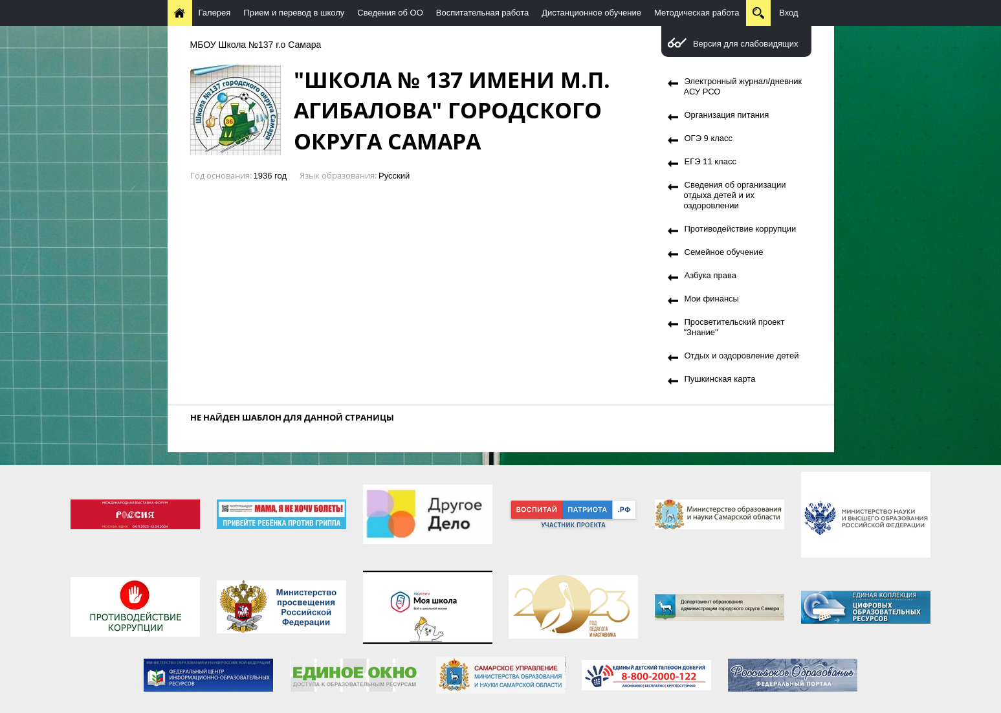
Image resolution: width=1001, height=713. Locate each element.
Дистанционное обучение (591, 12)
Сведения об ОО (390, 12)
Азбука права (710, 275)
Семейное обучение (724, 252)
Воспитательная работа (482, 12)
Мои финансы (712, 298)
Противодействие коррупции (741, 229)
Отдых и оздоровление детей (742, 355)
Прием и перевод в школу (293, 12)
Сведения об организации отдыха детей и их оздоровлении (735, 195)
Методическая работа (697, 12)
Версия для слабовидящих (745, 44)
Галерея (215, 12)
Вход (788, 12)
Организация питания (727, 115)
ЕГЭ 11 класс (710, 161)
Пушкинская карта (720, 379)
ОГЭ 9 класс (709, 138)
